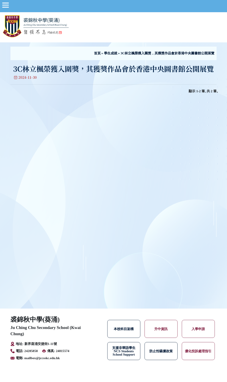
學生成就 (110, 53)
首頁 (97, 53)
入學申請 (198, 329)
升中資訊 (161, 329)
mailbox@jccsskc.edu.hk (42, 358)
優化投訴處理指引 (198, 351)
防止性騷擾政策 (161, 351)
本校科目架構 (124, 329)
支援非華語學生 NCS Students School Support (123, 351)
